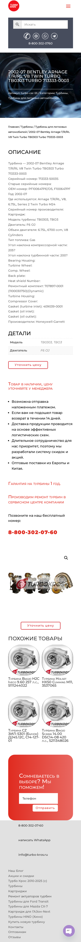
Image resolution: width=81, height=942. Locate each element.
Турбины (62, 93)
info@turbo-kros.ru (33, 855)
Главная (13, 126)
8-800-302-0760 (40, 43)
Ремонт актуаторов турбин (30, 896)
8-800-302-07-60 (32, 532)
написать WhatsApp (34, 840)
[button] (66, 558)
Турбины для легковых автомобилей (33, 98)
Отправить (45, 808)
